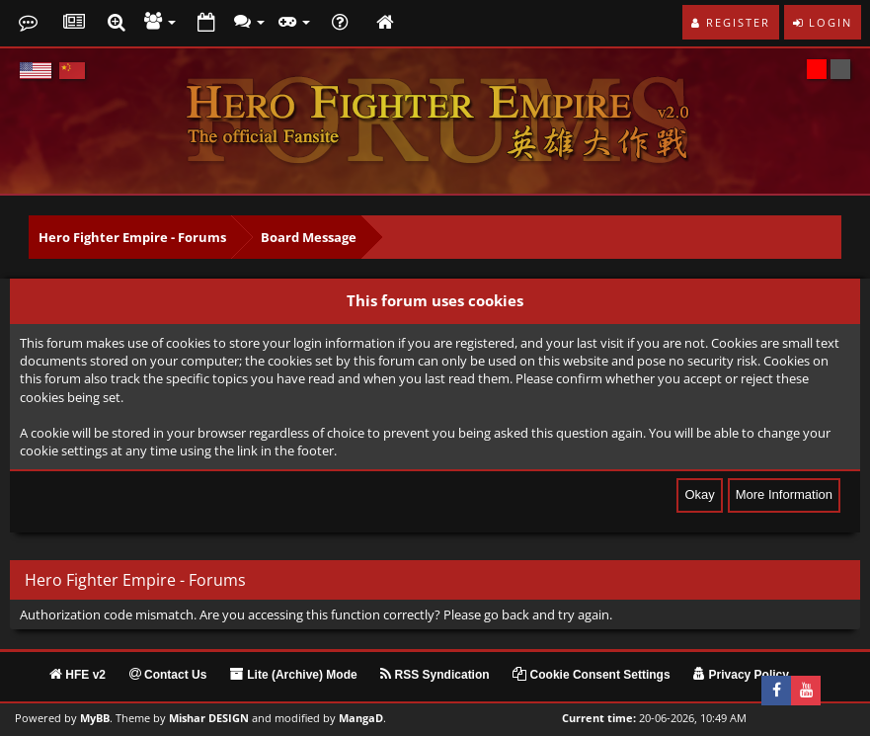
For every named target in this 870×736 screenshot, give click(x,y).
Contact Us (168, 675)
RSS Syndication (434, 675)
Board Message (308, 237)
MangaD (361, 718)
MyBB (95, 718)
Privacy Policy (741, 675)
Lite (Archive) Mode (293, 675)
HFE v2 (77, 675)
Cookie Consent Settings (591, 675)
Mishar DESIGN (209, 718)
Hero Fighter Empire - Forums (132, 237)
